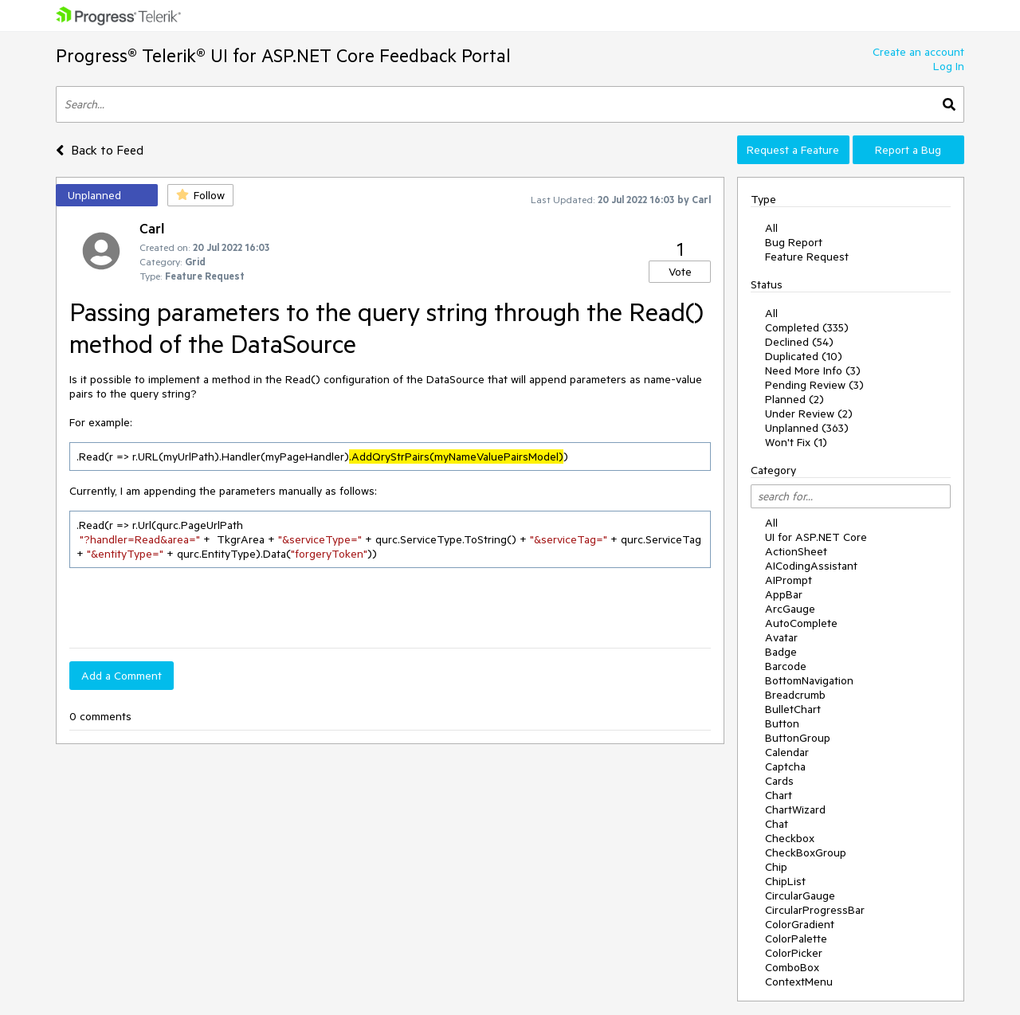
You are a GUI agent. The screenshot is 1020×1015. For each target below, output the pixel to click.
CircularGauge (800, 895)
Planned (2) (794, 399)
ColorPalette (796, 938)
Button (782, 723)
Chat (776, 824)
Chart (778, 795)
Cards (779, 781)
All (771, 228)
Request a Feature (793, 150)
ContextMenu (799, 981)
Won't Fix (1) (796, 442)
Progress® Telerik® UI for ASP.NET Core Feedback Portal (283, 55)
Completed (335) (807, 327)
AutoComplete (801, 623)
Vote (680, 272)
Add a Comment (121, 675)
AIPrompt (788, 580)
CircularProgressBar (815, 910)
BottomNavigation (809, 680)
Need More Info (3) (813, 370)
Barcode (785, 666)
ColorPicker (793, 953)
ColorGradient (799, 924)
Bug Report (793, 242)
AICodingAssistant (811, 565)
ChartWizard (795, 809)
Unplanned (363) (807, 428)
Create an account (918, 52)
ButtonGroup (797, 738)
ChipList (785, 881)
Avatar (781, 637)
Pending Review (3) (814, 385)
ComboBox (792, 967)
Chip (776, 867)
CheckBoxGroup (805, 852)
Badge (781, 652)
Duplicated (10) (803, 356)
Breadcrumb (795, 695)
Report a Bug (908, 150)
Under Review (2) (809, 413)
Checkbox (789, 838)
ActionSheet (796, 551)
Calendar (787, 752)
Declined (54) (799, 342)
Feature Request (807, 256)
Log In (948, 66)
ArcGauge (790, 609)
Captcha (785, 766)
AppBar (783, 594)
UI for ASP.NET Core (816, 537)
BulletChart (793, 709)
